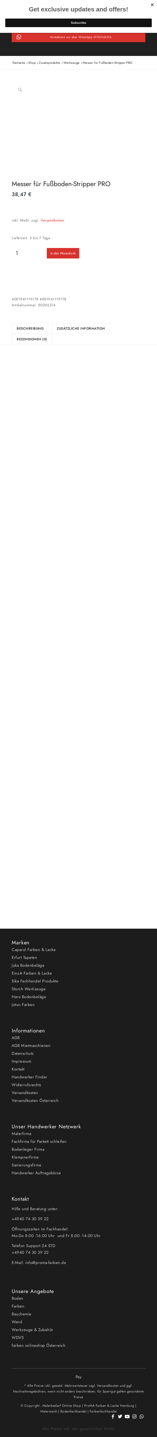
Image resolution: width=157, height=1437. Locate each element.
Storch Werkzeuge (29, 989)
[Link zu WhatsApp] (141, 1419)
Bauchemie (21, 1314)
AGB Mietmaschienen (31, 1045)
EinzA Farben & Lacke (32, 973)
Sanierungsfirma (26, 1165)
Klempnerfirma (25, 1157)
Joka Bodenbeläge (28, 965)
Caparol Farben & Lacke (34, 949)
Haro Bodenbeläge (29, 997)
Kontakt (18, 1069)
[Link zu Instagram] (134, 1419)
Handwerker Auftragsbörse (36, 1173)
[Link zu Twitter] (120, 1419)
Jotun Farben (23, 1004)
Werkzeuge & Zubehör (32, 1330)
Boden (17, 1298)
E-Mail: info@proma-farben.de (39, 1262)
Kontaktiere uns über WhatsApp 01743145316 (81, 37)
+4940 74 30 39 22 (31, 1219)
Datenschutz (23, 1053)
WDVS (18, 1337)
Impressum (21, 1061)
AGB (16, 1038)
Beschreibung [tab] (30, 328)
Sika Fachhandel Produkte (35, 981)
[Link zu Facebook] (113, 1419)
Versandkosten (52, 220)
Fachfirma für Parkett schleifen (39, 1141)
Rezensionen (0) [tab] (32, 339)
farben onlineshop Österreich (38, 1345)
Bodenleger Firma (28, 1149)
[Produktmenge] (17, 253)
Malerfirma (21, 1133)
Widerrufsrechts (26, 1085)
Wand (17, 1322)
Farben (18, 1306)
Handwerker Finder (29, 1077)
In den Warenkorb (63, 253)
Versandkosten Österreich (35, 1100)
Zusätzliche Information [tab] (81, 328)
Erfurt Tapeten (24, 957)
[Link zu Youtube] (127, 1419)
